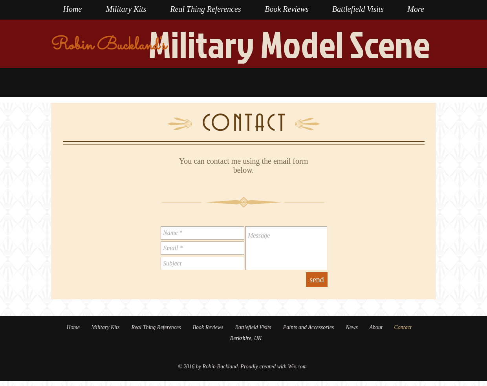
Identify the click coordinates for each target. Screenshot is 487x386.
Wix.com (297, 367)
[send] (317, 279)
